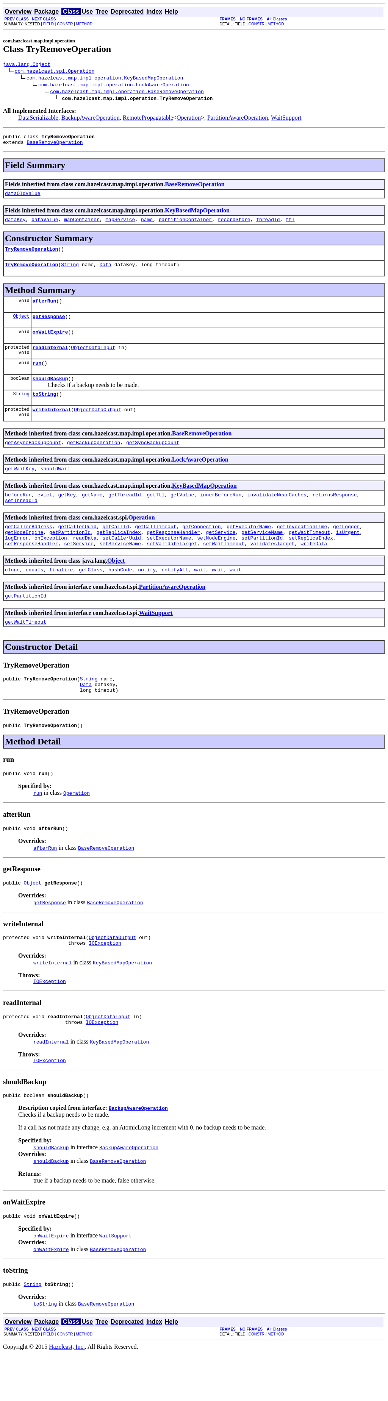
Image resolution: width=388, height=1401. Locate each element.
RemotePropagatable (148, 118)
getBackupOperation (93, 460)
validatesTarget (272, 569)
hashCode (120, 596)
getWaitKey (19, 487)
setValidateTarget (172, 569)
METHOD (84, 24)
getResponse (49, 326)
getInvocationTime (302, 549)
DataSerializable (38, 118)
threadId (268, 225)
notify (147, 596)
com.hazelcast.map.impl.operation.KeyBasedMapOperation (105, 78)
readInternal (50, 359)
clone (12, 596)
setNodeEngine (216, 562)
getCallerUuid (77, 549)
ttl (290, 225)
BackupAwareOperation (90, 118)
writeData (313, 569)
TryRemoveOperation (31, 255)
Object (21, 326)
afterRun (44, 309)
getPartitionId (70, 555)
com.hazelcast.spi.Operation (55, 72)
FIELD (48, 24)
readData (84, 562)
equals (35, 596)
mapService (120, 225)
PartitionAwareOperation (237, 118)
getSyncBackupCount (152, 460)
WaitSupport (286, 118)
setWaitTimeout (223, 569)
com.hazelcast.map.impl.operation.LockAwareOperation (113, 85)
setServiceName (120, 569)
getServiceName (262, 555)
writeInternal (52, 426)
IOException (105, 982)
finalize (61, 596)
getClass (90, 596)
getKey (67, 515)
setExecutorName (169, 562)
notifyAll (175, 596)
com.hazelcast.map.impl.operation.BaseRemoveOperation (127, 92)
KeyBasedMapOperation (197, 215)
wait (200, 596)
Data (105, 272)
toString (44, 409)
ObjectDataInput (93, 359)
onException (50, 562)
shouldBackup (50, 393)
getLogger (346, 549)
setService (79, 569)
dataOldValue (23, 197)
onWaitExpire (50, 343)
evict (45, 515)
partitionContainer (185, 225)
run (37, 376)
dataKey (15, 225)
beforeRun (18, 515)
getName (92, 515)
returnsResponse (334, 515)
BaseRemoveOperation (55, 145)
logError (16, 562)
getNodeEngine (24, 555)
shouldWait (55, 487)
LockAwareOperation (200, 477)
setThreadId (21, 521)
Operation (189, 118)
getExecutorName (249, 549)
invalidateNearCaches (277, 515)
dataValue (44, 225)
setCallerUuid (121, 562)
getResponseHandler (173, 555)
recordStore (234, 225)
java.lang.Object (26, 65)
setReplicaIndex (311, 562)
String (70, 272)
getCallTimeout (155, 549)
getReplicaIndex (119, 555)
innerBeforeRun (220, 515)
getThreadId (124, 515)
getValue (182, 515)
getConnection (201, 549)
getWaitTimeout (309, 555)
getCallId (115, 549)
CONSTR (65, 24)
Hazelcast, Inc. (67, 1394)
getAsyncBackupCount (33, 460)
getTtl (156, 515)
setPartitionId (262, 562)
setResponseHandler (31, 569)
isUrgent (348, 555)
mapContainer (82, 225)
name (147, 225)
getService (220, 555)
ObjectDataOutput (97, 426)
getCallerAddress (28, 549)
